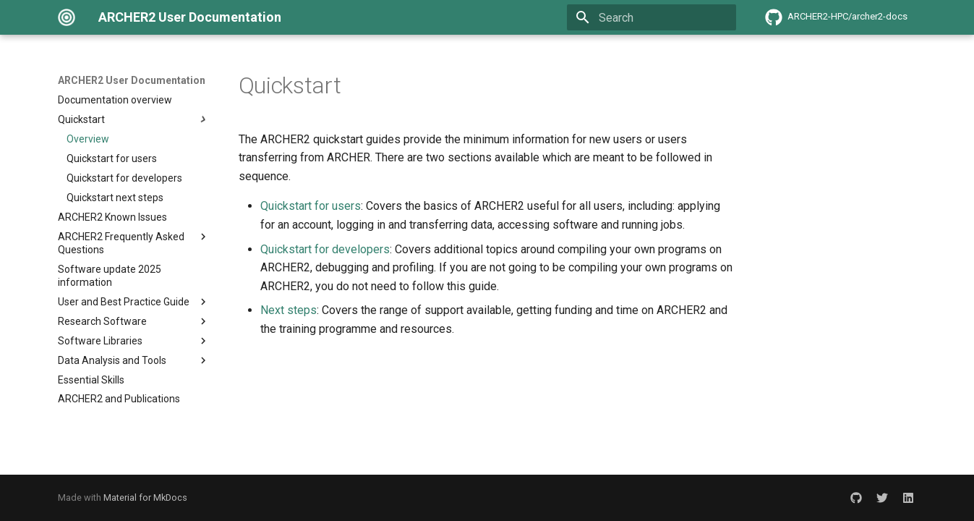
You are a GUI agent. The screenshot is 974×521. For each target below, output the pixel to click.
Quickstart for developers (325, 249)
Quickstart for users (310, 206)
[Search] (651, 17)
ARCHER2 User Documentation (131, 80)
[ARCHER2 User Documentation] (66, 17)
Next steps (288, 310)
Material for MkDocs (145, 497)
